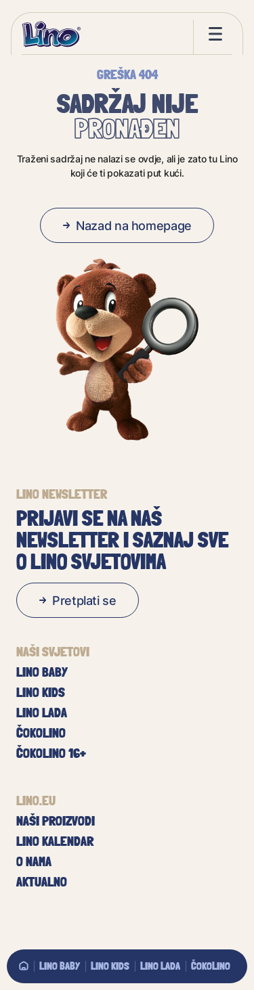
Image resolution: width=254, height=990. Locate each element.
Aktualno (41, 881)
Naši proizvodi (55, 821)
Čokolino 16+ (51, 753)
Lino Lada (160, 966)
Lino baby (59, 966)
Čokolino (210, 966)
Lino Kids (110, 966)
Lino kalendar (54, 841)
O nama (33, 861)
